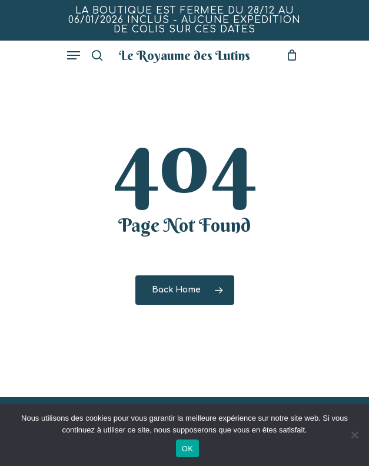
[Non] (354, 435)
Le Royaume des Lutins (184, 55)
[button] (73, 55)
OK (187, 448)
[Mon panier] (289, 55)
